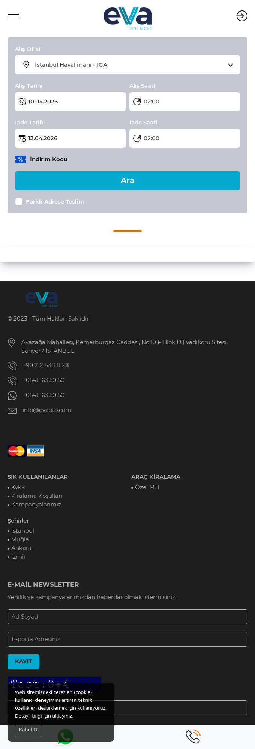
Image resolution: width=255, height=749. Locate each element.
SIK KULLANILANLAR (38, 476)
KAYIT (23, 661)
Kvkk (18, 487)
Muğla (20, 539)
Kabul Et (28, 729)
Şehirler (18, 520)
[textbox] (132, 64)
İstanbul (22, 530)
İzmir (18, 556)
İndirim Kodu (49, 159)
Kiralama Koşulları (36, 496)
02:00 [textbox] (151, 101)
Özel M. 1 (147, 487)
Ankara (21, 548)
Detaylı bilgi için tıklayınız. (44, 715)
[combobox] (132, 64)
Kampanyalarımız (36, 504)
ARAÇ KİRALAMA (155, 476)
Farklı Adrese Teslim (55, 201)
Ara (127, 180)
